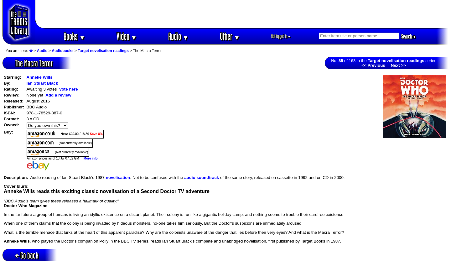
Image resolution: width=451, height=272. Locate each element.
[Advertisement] (242, 14)
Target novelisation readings (103, 51)
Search (408, 36)
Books (74, 36)
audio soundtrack (201, 177)
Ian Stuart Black (42, 83)
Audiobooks (62, 51)
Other (230, 36)
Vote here (68, 89)
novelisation (118, 177)
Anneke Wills (40, 77)
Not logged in (281, 36)
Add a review (58, 95)
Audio (178, 36)
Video (127, 36)
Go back (27, 255)
